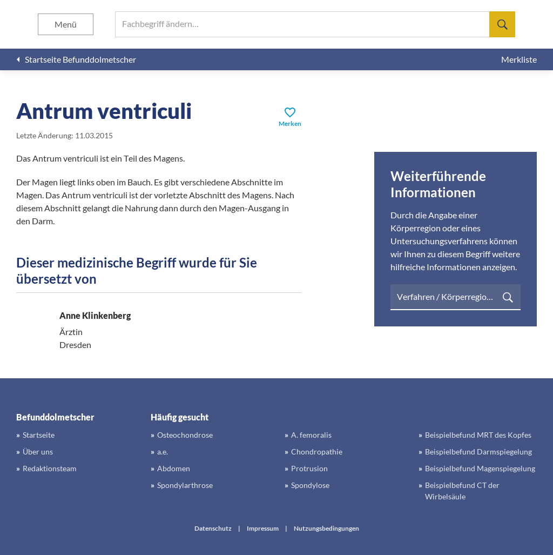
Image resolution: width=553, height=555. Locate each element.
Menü (66, 24)
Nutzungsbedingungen (326, 528)
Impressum (263, 528)
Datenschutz (213, 528)
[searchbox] (315, 24)
